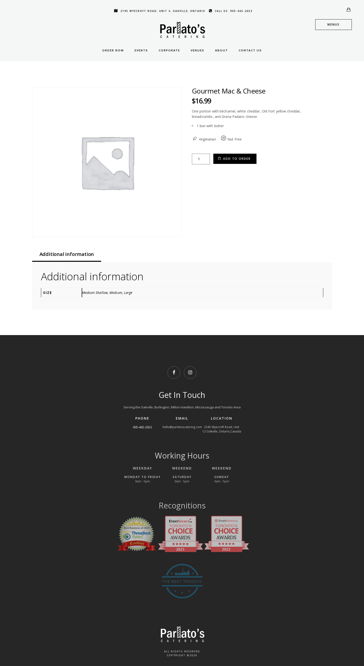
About (221, 50)
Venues (197, 50)
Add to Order (237, 159)
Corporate (169, 50)
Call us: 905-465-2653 (231, 11)
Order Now (113, 50)
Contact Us (250, 50)
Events (141, 50)
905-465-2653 (142, 427)
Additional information (66, 254)
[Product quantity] (201, 159)
